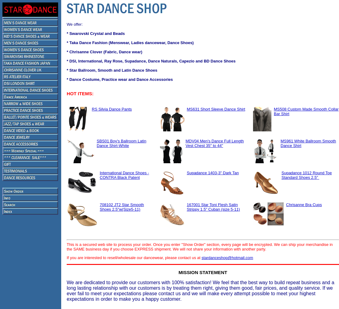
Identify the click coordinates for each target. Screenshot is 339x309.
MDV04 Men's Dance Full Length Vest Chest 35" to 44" (215, 143)
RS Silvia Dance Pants (112, 109)
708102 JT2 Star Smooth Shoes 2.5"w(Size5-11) (122, 207)
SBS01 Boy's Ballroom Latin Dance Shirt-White (121, 143)
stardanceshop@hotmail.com (227, 257)
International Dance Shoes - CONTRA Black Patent (124, 175)
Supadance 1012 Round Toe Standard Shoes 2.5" (306, 175)
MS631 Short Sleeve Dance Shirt (216, 109)
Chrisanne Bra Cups (304, 204)
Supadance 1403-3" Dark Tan (213, 173)
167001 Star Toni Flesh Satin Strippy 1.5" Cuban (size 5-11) (213, 207)
